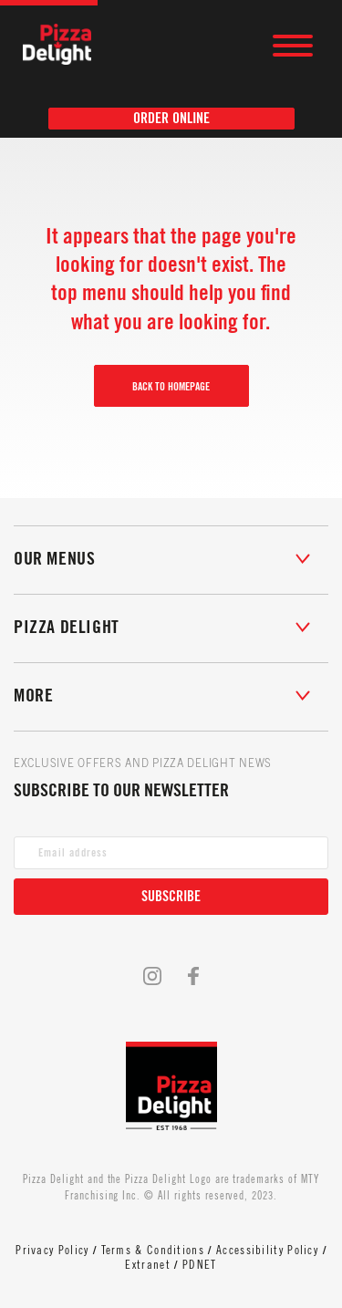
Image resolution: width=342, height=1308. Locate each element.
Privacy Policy (52, 1250)
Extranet (147, 1265)
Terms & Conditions (152, 1250)
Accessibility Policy (267, 1250)
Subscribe (171, 896)
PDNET (199, 1265)
